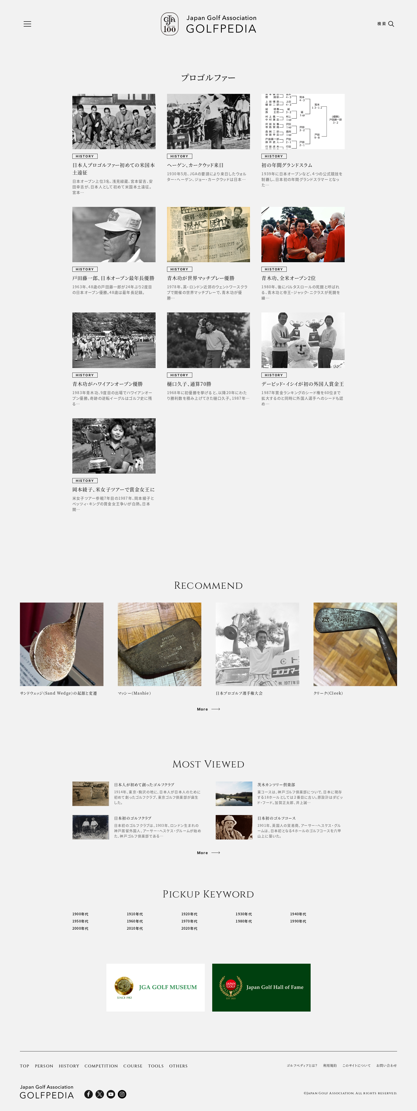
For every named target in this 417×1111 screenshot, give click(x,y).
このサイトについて (357, 1065)
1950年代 (80, 921)
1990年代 (298, 921)
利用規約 (330, 1065)
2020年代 (189, 928)
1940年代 (298, 913)
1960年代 (135, 921)
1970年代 (189, 921)
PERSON (44, 1066)
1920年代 (189, 913)
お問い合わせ (386, 1065)
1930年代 (244, 913)
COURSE (133, 1066)
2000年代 (80, 928)
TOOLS (156, 1066)
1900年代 (80, 913)
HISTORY (69, 1066)
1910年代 (135, 913)
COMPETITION (101, 1066)
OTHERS (178, 1066)
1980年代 (244, 921)
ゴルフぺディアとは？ (302, 1065)
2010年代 (135, 928)
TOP (25, 1066)
